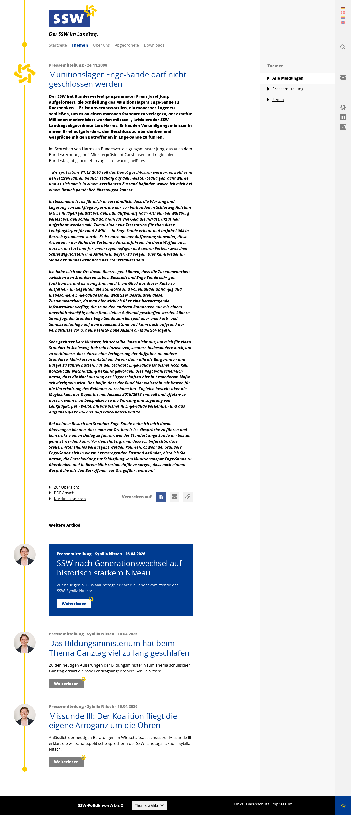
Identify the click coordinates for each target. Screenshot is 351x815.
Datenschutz (257, 804)
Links (239, 804)
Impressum (282, 804)
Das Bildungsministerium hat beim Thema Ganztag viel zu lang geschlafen (119, 648)
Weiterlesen (76, 602)
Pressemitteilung (285, 89)
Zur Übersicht (64, 487)
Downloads (154, 45)
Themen (80, 45)
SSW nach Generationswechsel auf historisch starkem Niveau (119, 567)
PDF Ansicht (62, 493)
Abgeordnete (127, 45)
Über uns (101, 45)
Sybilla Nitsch (108, 553)
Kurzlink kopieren (67, 499)
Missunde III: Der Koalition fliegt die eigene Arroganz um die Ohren (113, 720)
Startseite (58, 45)
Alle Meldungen (285, 78)
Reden (275, 100)
